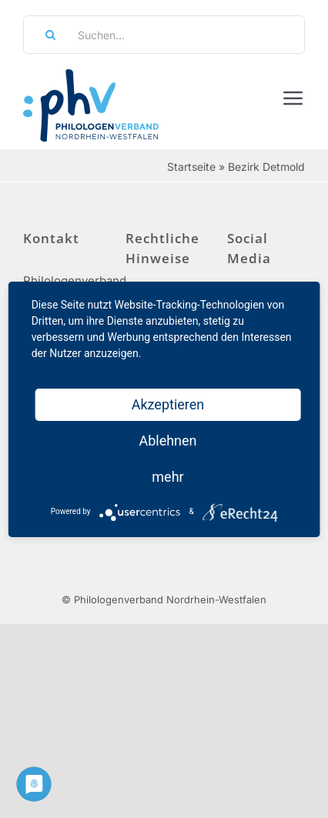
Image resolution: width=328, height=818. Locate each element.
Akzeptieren (168, 404)
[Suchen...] (164, 34)
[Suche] (45, 34)
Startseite (191, 166)
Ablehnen (167, 440)
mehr (167, 477)
